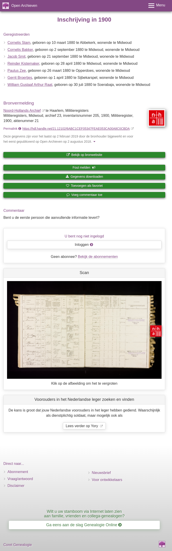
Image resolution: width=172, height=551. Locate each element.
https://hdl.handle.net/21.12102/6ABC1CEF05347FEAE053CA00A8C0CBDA (76, 128)
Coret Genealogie (17, 545)
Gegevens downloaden (84, 176)
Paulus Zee (16, 70)
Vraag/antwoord (20, 479)
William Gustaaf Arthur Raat (29, 85)
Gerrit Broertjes (19, 78)
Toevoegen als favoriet (84, 185)
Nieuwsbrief (101, 473)
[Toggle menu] (157, 5)
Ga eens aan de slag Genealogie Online (84, 525)
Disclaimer (16, 486)
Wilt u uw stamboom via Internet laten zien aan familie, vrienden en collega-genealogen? (84, 513)
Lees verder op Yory (82, 426)
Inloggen (84, 245)
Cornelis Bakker (20, 50)
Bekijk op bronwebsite (84, 155)
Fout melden (84, 167)
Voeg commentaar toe (84, 195)
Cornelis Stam (18, 43)
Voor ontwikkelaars (107, 480)
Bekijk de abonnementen (98, 257)
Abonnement (17, 472)
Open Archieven (24, 5)
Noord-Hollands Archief (22, 110)
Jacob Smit (16, 56)
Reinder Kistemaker (23, 63)
